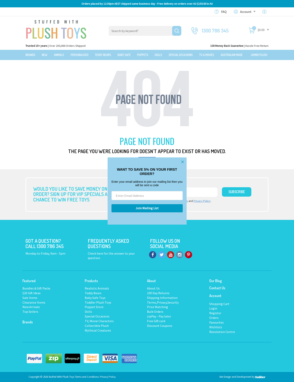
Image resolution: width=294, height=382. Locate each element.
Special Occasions (181, 55)
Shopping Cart (219, 304)
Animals (59, 55)
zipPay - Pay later (159, 316)
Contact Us (217, 288)
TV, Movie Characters (99, 321)
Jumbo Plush (259, 55)
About (151, 280)
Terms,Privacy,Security (163, 302)
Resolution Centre (222, 332)
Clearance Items (33, 302)
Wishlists (215, 327)
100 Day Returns (158, 293)
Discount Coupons (159, 326)
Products (91, 280)
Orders (214, 318)
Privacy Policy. (108, 377)
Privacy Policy (202, 201)
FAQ (224, 12)
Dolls (158, 55)
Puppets (142, 55)
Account (247, 12)
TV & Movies (206, 55)
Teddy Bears (103, 55)
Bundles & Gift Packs (36, 288)
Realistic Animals (97, 288)
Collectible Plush (97, 326)
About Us (153, 288)
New (44, 55)
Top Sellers (30, 312)
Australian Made (232, 55)
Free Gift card (156, 321)
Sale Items (29, 298)
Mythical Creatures (98, 330)
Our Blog (215, 280)
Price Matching (157, 307)
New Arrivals (31, 307)
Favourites (216, 322)
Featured (29, 280)
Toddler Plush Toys (98, 302)
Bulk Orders (155, 312)
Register (215, 313)
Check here (96, 253)
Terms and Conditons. (87, 377)
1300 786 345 (215, 30)
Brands (30, 55)
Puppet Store (94, 307)
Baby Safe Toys (95, 298)
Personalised (79, 55)
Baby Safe (124, 55)
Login (213, 308)
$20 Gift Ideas (31, 293)
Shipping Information (162, 298)
